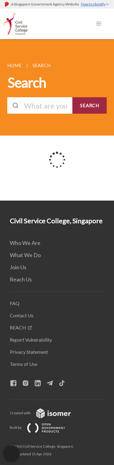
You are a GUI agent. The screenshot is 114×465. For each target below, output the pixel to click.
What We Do (25, 255)
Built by (42, 427)
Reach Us (21, 279)
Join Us (18, 267)
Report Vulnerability (31, 340)
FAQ (14, 303)
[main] (57, 120)
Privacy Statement (29, 352)
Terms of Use (23, 364)
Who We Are (25, 242)
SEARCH (89, 105)
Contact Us (21, 315)
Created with (45, 413)
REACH (18, 327)
